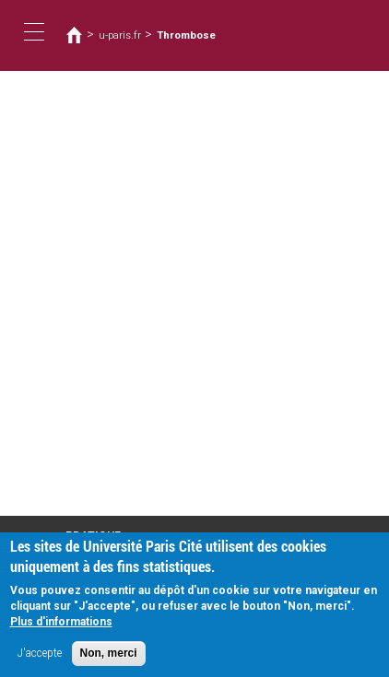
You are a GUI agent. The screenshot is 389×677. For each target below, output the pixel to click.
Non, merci (108, 662)
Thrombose (186, 35)
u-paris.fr (120, 35)
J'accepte (40, 662)
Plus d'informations (61, 630)
